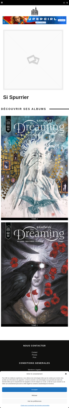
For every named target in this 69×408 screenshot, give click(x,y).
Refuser (34, 395)
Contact (34, 352)
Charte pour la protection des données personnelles (35, 405)
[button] (66, 374)
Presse (34, 355)
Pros (34, 357)
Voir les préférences (34, 401)
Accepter (34, 390)
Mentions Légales (34, 370)
